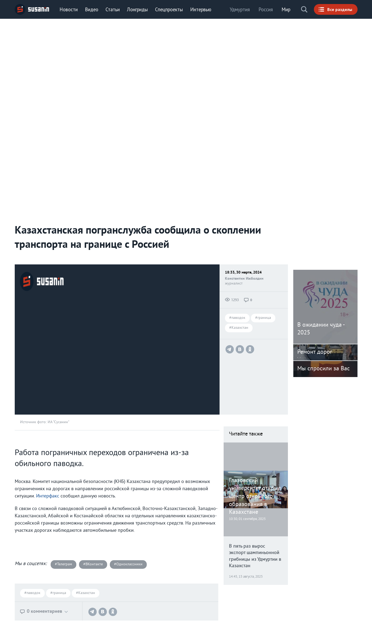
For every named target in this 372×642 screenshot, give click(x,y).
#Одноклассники (128, 564)
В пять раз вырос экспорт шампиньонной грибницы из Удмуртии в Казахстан (255, 556)
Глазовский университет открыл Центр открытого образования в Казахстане (255, 496)
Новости (68, 9)
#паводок (237, 318)
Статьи (113, 9)
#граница (263, 318)
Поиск (304, 9)
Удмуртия (240, 9)
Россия (265, 9)
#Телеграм (63, 564)
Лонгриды (137, 9)
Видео (91, 9)
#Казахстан (238, 328)
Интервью (200, 9)
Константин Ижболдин (244, 278)
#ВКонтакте (93, 564)
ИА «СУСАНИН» (32, 9)
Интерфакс (48, 496)
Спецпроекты (169, 9)
